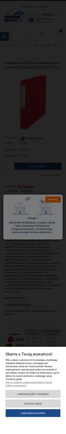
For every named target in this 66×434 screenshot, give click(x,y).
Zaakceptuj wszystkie (33, 413)
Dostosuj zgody (33, 403)
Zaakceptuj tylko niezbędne (33, 393)
